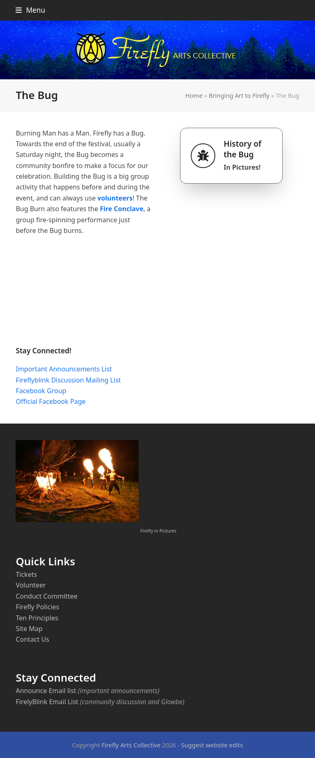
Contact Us (32, 639)
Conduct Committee (46, 596)
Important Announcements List (64, 368)
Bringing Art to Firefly (239, 95)
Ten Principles (37, 617)
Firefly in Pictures (158, 531)
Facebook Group (41, 390)
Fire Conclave (121, 208)
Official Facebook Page (50, 401)
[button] (30, 10)
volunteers (114, 198)
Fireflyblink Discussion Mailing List (68, 380)
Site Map (29, 628)
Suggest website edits (212, 745)
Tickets (26, 574)
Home (194, 95)
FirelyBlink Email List (47, 701)
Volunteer (31, 585)
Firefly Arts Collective (131, 745)
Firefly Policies (37, 606)
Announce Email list (46, 690)
